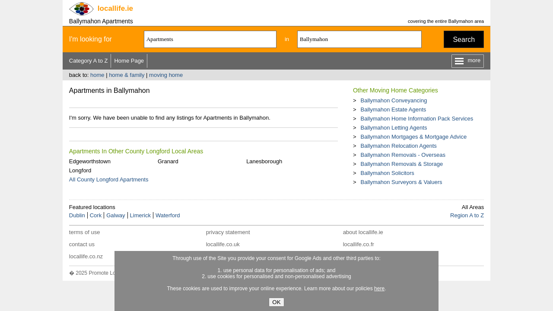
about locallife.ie (363, 232)
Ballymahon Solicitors (387, 173)
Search (464, 39)
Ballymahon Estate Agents (393, 109)
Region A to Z (467, 215)
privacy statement (228, 232)
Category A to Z (88, 60)
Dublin (77, 215)
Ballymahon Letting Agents (393, 127)
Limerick (140, 215)
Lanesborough (264, 161)
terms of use (84, 232)
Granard (168, 161)
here (379, 289)
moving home (166, 75)
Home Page (129, 60)
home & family (126, 75)
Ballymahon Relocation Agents (398, 146)
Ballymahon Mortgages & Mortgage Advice (413, 136)
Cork (96, 215)
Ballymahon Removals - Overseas (402, 155)
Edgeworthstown (90, 161)
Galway (115, 215)
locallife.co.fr (358, 244)
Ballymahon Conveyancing (393, 100)
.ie (115, 8)
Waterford (168, 215)
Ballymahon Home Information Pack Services (416, 118)
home (97, 75)
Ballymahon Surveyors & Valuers (401, 182)
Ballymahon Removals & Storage (401, 164)
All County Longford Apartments (109, 179)
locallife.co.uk (223, 244)
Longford (80, 170)
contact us (82, 244)
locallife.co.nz (86, 256)
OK (276, 302)
